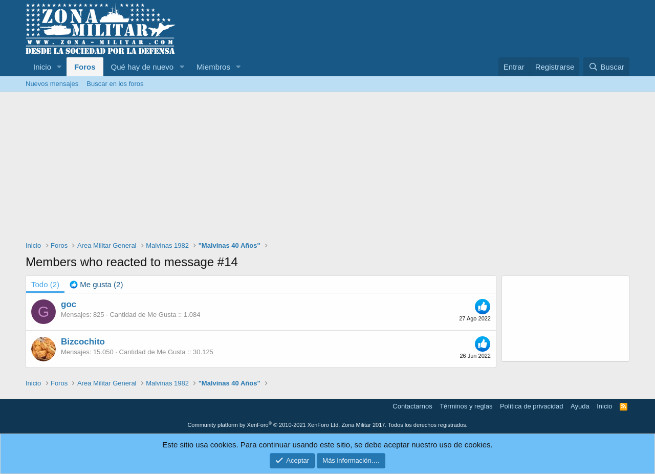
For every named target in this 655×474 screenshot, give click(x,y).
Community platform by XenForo (263, 425)
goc (68, 304)
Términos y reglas (466, 406)
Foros (85, 66)
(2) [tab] (45, 284)
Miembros (213, 66)
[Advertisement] (327, 169)
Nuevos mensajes (52, 84)
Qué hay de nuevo (142, 66)
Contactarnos (412, 406)
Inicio (42, 66)
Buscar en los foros (114, 84)
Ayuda (580, 406)
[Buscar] (606, 66)
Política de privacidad (531, 406)
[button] (59, 66)
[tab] (96, 284)
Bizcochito (83, 342)
